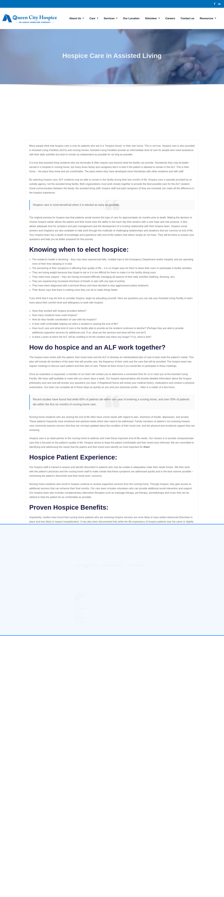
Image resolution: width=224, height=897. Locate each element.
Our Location (131, 18)
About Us (76, 18)
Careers (170, 18)
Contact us (187, 18)
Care (93, 18)
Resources (208, 18)
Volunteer (152, 18)
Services (111, 18)
